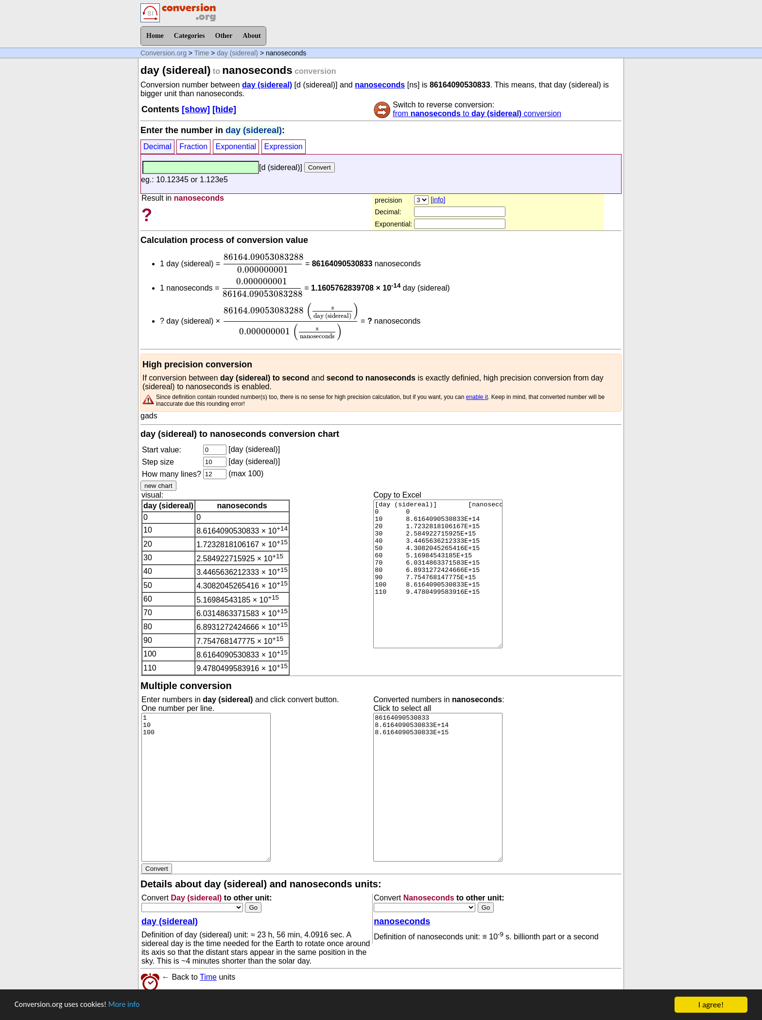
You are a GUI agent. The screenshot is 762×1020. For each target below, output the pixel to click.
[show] (196, 109)
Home (155, 35)
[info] (438, 200)
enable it (477, 397)
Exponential (236, 146)
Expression (283, 146)
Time (201, 53)
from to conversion (477, 113)
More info (129, 1005)
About (251, 35)
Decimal (157, 146)
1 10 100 (206, 787)
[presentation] (263, 263)
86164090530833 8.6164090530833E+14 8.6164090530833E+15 (437, 787)
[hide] (224, 109)
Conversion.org (163, 53)
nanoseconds (380, 85)
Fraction (193, 146)
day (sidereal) (237, 53)
